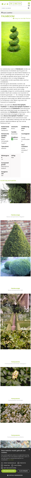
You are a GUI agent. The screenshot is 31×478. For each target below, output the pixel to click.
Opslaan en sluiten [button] (9, 471)
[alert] (15, 463)
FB (2, 4)
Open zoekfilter (6, 13)
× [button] (29, 449)
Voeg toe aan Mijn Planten (22, 18)
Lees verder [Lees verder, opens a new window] (11, 460)
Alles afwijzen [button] (23, 471)
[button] (15, 475)
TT (5, 4)
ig (7, 4)
